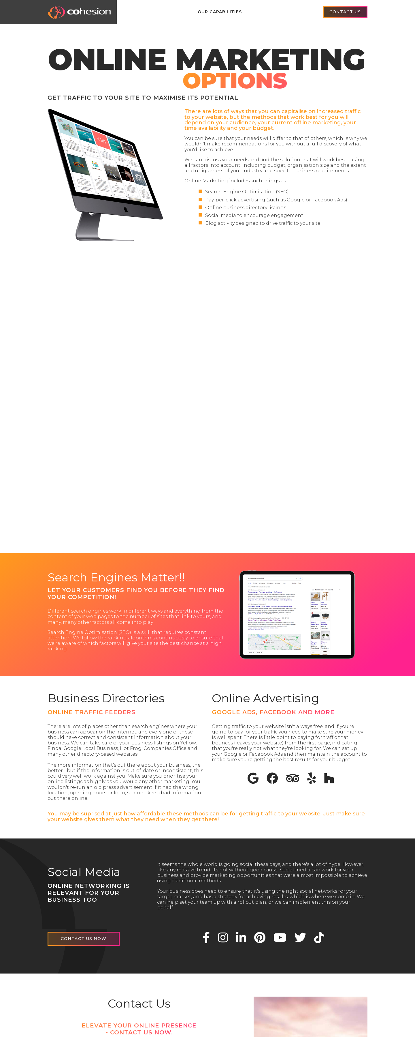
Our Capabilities (220, 11)
